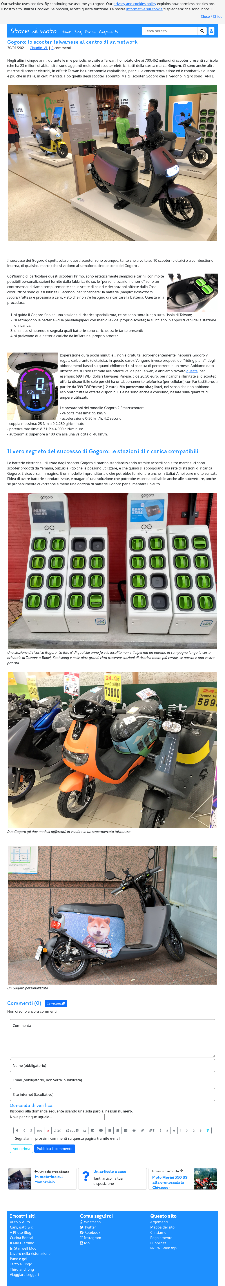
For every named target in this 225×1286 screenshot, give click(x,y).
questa (192, 371)
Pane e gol (18, 1258)
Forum (90, 31)
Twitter (88, 1227)
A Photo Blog (20, 1232)
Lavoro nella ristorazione (30, 1253)
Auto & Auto (20, 1222)
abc (39, 1130)
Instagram (90, 1237)
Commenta (56, 1003)
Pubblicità (158, 1243)
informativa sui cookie (144, 9)
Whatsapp (90, 1222)
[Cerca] (170, 31)
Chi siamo (158, 1232)
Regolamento (161, 1237)
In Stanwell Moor (24, 1248)
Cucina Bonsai (21, 1237)
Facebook (90, 1232)
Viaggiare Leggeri (24, 1274)
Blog (78, 31)
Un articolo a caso (109, 1171)
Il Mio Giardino (22, 1243)
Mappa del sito (162, 1227)
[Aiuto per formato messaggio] (208, 1130)
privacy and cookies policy (134, 3)
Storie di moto (33, 31)
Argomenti (108, 31)
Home (67, 31)
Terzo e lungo (21, 1264)
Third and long (22, 1269)
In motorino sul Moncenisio (48, 1179)
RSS (85, 1243)
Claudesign (169, 1248)
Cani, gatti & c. (22, 1227)
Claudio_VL (39, 47)
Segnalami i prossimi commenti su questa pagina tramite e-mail (67, 1138)
